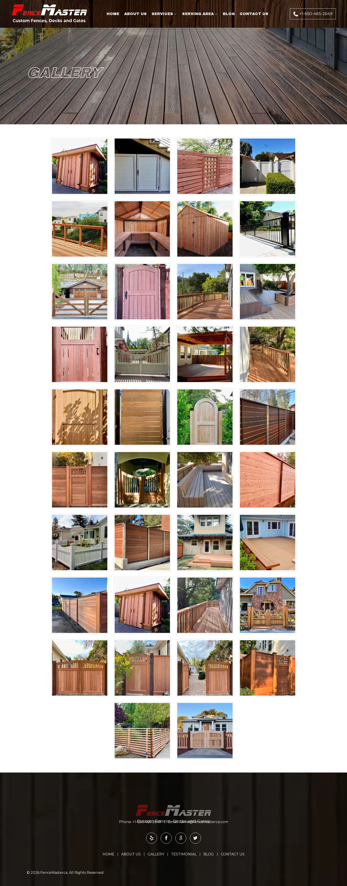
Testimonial (184, 854)
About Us (135, 14)
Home (113, 14)
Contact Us (254, 14)
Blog (229, 14)
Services (162, 14)
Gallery (156, 854)
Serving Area (198, 14)
